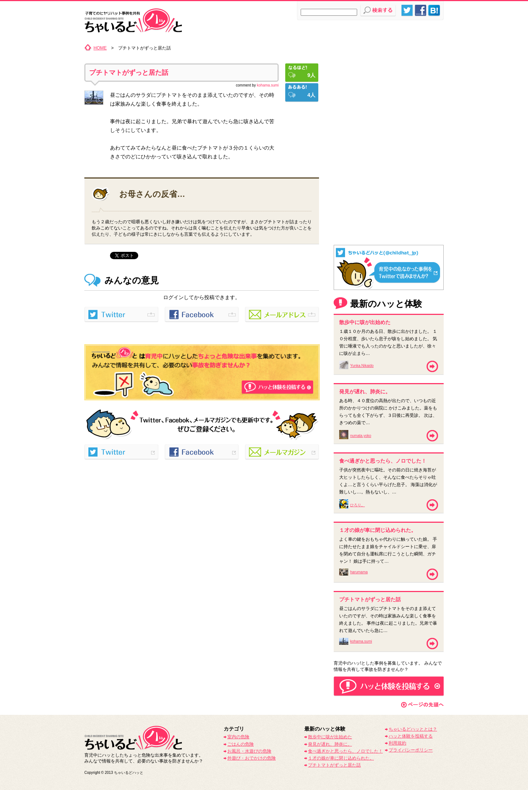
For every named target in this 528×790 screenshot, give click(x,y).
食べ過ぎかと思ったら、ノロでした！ (345, 751)
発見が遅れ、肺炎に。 (330, 744)
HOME (100, 48)
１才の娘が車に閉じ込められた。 (341, 758)
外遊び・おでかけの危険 (251, 758)
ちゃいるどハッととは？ (413, 729)
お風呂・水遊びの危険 (249, 751)
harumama (359, 572)
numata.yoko (360, 436)
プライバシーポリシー (411, 750)
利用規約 (397, 743)
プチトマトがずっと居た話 (128, 72)
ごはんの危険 (240, 744)
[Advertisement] (389, 90)
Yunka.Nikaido (362, 366)
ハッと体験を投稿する (411, 736)
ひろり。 (357, 505)
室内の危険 (238, 736)
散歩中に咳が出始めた (330, 736)
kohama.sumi (268, 85)
